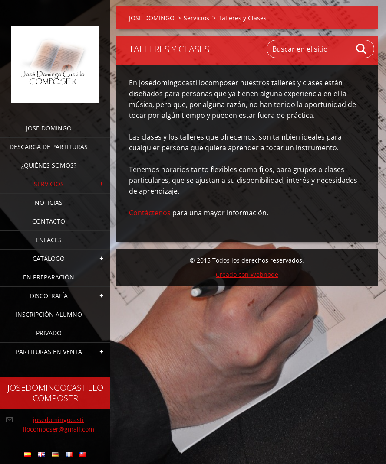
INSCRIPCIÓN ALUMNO (49, 314)
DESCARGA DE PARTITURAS (49, 147)
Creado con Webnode (247, 274)
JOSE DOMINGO (49, 128)
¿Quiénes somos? (48, 165)
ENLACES (49, 240)
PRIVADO (49, 333)
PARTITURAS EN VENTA (49, 351)
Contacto (48, 221)
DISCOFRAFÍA (49, 296)
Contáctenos (150, 212)
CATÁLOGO (49, 258)
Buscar (361, 48)
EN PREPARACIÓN (48, 277)
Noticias (49, 202)
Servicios (49, 184)
